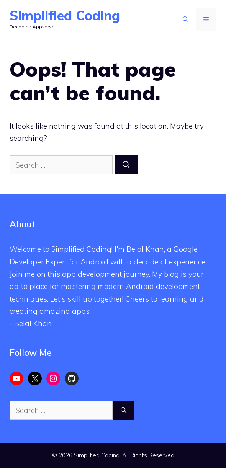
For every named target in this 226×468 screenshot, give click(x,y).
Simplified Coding (65, 15)
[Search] (126, 165)
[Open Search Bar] (185, 19)
